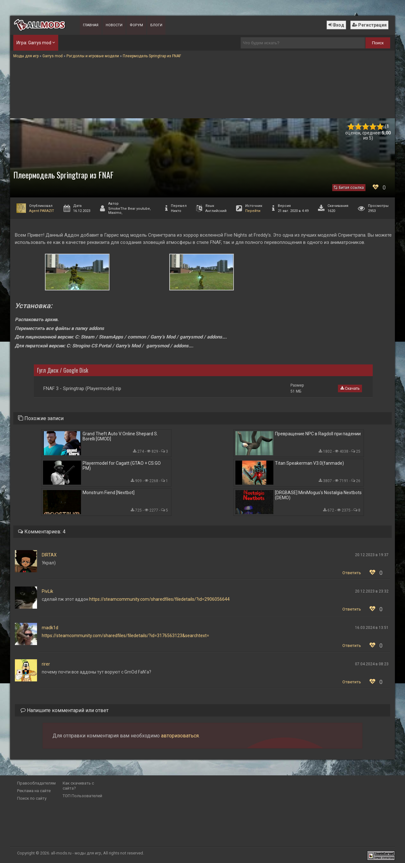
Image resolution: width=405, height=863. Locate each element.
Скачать (349, 388)
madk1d (50, 627)
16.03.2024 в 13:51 (372, 627)
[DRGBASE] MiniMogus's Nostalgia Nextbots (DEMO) (318, 495)
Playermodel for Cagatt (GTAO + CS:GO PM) (122, 466)
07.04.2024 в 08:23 (372, 664)
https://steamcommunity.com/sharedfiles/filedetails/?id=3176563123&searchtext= (125, 635)
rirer (46, 664)
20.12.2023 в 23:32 (372, 591)
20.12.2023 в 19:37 (372, 555)
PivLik (47, 591)
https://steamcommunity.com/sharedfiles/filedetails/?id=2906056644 (159, 599)
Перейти (252, 211)
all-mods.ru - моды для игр (76, 853)
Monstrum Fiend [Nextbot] (108, 492)
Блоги (156, 25)
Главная (90, 25)
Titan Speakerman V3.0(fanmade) (309, 463)
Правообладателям (36, 783)
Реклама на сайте (34, 790)
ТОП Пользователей (82, 795)
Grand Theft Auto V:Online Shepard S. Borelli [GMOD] (120, 436)
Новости (114, 25)
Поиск (378, 42)
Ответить (351, 572)
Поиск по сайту (32, 798)
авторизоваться (180, 736)
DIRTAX (49, 554)
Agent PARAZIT (41, 211)
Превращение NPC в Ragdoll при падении (318, 433)
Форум (136, 25)
